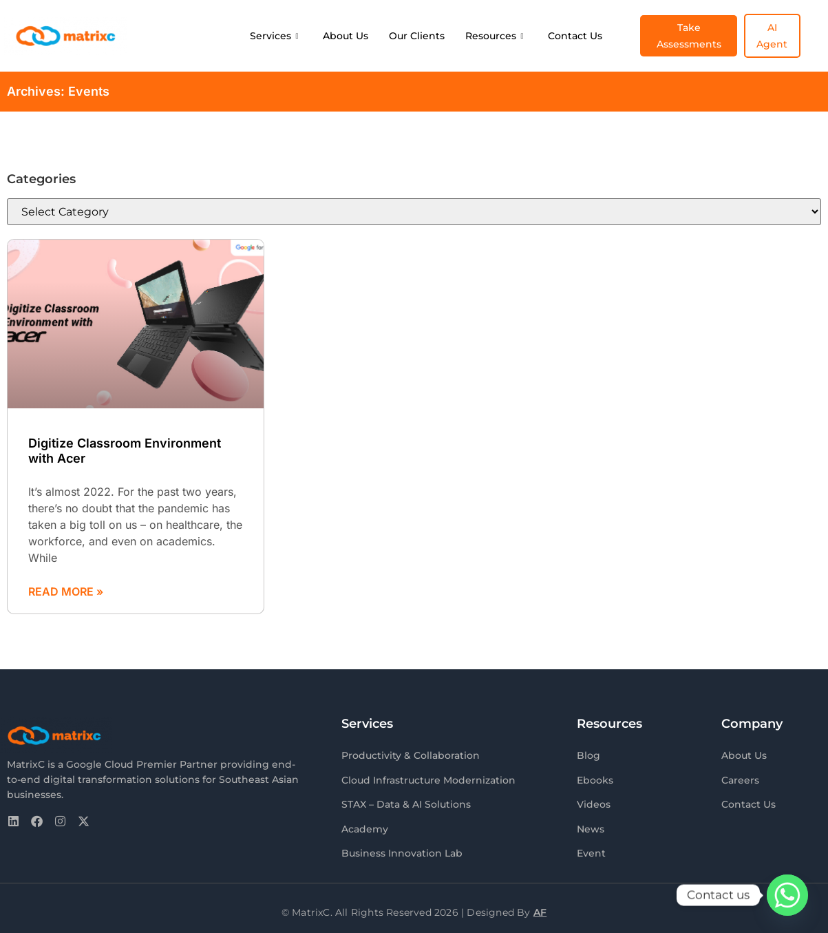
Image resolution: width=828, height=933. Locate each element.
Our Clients (417, 36)
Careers (740, 779)
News (590, 825)
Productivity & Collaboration (410, 755)
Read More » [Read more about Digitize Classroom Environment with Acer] (65, 591)
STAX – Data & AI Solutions (406, 802)
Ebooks (595, 779)
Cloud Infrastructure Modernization (428, 779)
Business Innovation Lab (402, 849)
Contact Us (575, 36)
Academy (364, 825)
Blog (588, 755)
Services (274, 36)
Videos (594, 802)
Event (591, 849)
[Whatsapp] (787, 895)
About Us (345, 36)
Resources (494, 36)
